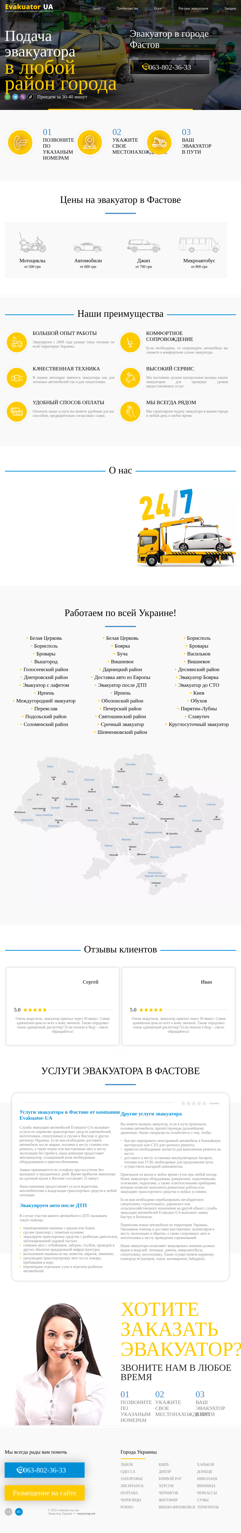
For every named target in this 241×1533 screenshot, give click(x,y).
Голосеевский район (45, 669)
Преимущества (127, 8)
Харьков (205, 1464)
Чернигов (168, 1493)
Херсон (166, 1486)
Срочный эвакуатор (122, 724)
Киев (198, 693)
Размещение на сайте (44, 1493)
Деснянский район (198, 669)
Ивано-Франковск (177, 1507)
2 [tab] (122, 1049)
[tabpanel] (63, 1006)
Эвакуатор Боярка (198, 677)
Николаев (207, 1479)
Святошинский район (122, 716)
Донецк (204, 1472)
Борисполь (199, 638)
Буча (122, 654)
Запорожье (132, 1479)
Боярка (122, 646)
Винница (206, 1486)
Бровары (198, 646)
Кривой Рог (170, 1479)
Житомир (168, 1500)
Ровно (127, 1507)
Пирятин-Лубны (199, 708)
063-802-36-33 (170, 67)
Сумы (203, 1500)
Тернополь (208, 1507)
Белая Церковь (46, 638)
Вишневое (122, 661)
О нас (158, 8)
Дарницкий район (122, 669)
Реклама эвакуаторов (193, 8)
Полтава (129, 1493)
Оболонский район (122, 701)
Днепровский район (46, 677)
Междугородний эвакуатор (45, 701)
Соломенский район (46, 724)
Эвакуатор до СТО (198, 685)
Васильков (198, 654)
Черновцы (131, 1500)
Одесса (128, 1472)
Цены (96, 8)
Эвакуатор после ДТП (122, 685)
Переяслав (45, 708)
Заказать (230, 8)
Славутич (198, 716)
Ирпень (46, 693)
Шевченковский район (122, 732)
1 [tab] (119, 1049)
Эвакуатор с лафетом (46, 685)
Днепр (165, 1472)
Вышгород (46, 661)
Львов (127, 1464)
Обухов (199, 701)
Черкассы (207, 1493)
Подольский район (46, 716)
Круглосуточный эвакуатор (199, 724)
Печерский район (122, 708)
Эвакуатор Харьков (60, 1513)
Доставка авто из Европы (122, 677)
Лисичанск (132, 1486)
